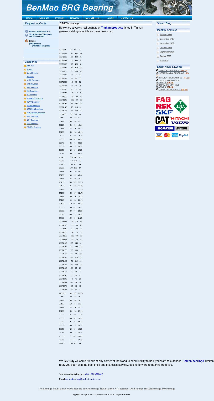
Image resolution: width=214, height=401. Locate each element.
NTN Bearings (32, 120)
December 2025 (167, 39)
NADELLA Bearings (35, 109)
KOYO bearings (74, 389)
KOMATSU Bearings (35, 98)
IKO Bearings (32, 91)
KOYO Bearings (33, 102)
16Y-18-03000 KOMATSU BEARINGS (168, 81)
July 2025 (164, 60)
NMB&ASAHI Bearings (36, 113)
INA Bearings (32, 95)
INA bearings (59, 389)
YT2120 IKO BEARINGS (173, 71)
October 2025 (166, 47)
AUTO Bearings (33, 80)
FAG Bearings (32, 87)
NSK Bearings (32, 116)
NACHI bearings (91, 389)
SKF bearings (136, 389)
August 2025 (165, 56)
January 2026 (166, 35)
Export (29, 69)
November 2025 (167, 43)
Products (30, 77)
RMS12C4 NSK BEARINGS (174, 78)
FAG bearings (45, 389)
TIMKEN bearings (69, 23)
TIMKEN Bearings (34, 127)
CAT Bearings (32, 84)
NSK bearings (107, 389)
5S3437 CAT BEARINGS (173, 90)
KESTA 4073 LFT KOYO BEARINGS (168, 86)
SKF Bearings (32, 124)
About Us (30, 66)
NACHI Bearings (33, 106)
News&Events (32, 73)
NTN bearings (121, 389)
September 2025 (167, 52)
